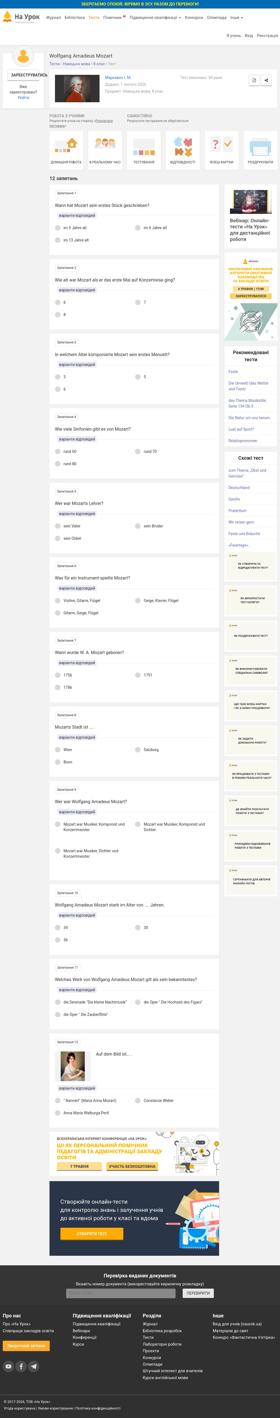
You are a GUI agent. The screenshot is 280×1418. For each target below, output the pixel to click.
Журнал (53, 17)
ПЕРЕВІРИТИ (198, 1293)
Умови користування (55, 1408)
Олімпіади (152, 1364)
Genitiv (234, 499)
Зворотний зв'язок (26, 1345)
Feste (233, 372)
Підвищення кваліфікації (155, 17)
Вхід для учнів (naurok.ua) (237, 1324)
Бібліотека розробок (162, 1330)
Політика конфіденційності (97, 1408)
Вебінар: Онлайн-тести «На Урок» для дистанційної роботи (250, 230)
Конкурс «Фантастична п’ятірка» (244, 1337)
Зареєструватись (25, 75)
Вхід (249, 35)
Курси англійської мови (165, 1377)
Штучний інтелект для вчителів (173, 1370)
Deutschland (239, 487)
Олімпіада (216, 17)
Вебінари (81, 1330)
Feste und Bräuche (244, 534)
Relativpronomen (243, 441)
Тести (94, 17)
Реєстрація (267, 35)
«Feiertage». (239, 545)
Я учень (233, 35)
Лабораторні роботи (162, 1344)
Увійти (23, 97)
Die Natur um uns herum (249, 418)
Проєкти (151, 1350)
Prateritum (238, 510)
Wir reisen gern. (242, 522)
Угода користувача (19, 1408)
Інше (236, 17)
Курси (78, 1344)
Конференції (85, 1337)
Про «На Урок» (17, 1324)
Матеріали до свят (230, 1330)
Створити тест (92, 1234)
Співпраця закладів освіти (28, 1330)
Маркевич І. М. (118, 77)
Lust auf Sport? (241, 429)
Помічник (114, 17)
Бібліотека (75, 17)
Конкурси (194, 17)
